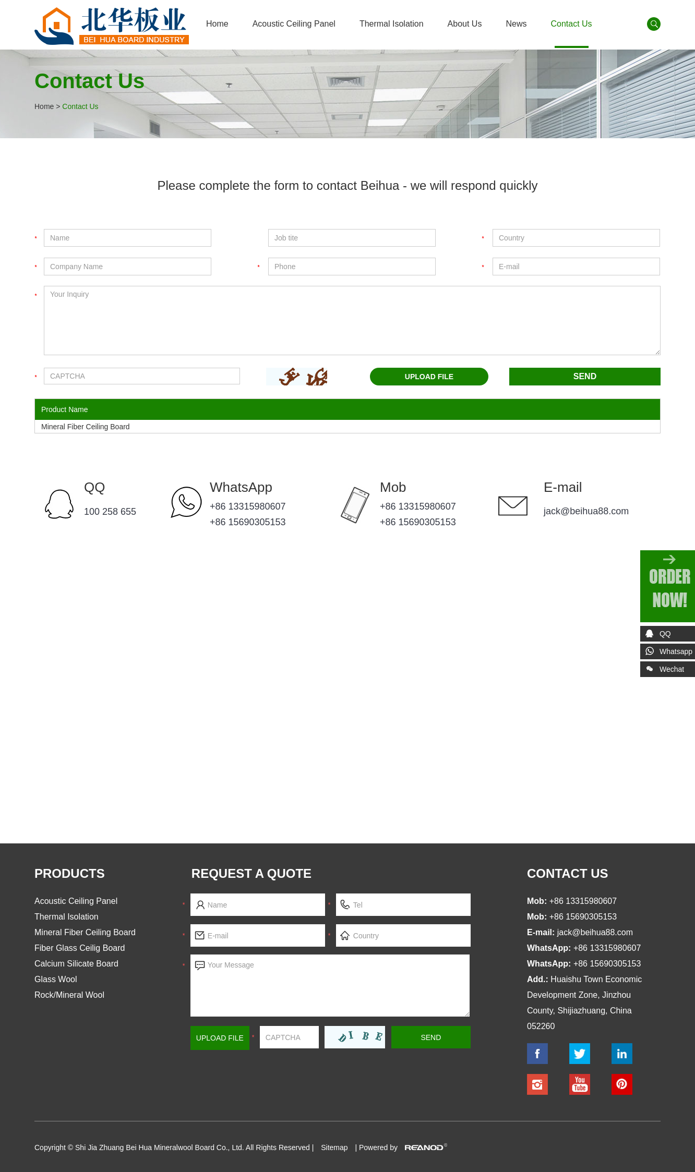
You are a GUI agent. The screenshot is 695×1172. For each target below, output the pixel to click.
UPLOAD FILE (429, 376)
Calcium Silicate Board (76, 963)
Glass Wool (55, 979)
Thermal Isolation (392, 23)
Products (69, 873)
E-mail (563, 487)
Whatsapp (676, 651)
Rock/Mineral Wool (69, 994)
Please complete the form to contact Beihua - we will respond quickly (347, 185)
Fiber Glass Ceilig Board (79, 948)
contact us (567, 873)
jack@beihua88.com (586, 511)
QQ (94, 487)
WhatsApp (241, 487)
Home (217, 23)
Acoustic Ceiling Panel (294, 23)
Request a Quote (251, 873)
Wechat (662, 671)
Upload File (220, 1038)
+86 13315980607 (248, 506)
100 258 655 (110, 511)
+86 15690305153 (248, 522)
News (516, 23)
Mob (393, 487)
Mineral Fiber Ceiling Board (85, 426)
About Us (465, 23)
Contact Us (571, 23)
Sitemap (334, 1147)
